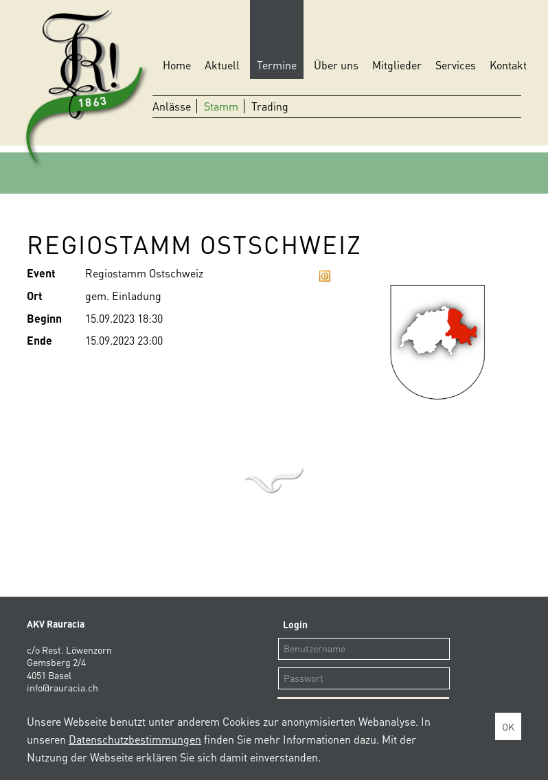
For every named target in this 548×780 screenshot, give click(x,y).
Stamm (221, 106)
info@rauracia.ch (62, 687)
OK (508, 726)
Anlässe (171, 106)
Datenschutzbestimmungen (135, 739)
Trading (269, 106)
